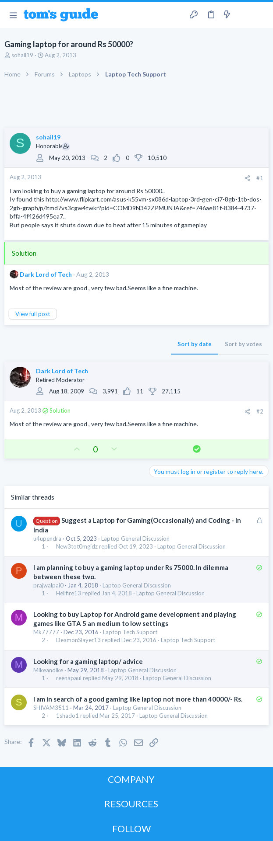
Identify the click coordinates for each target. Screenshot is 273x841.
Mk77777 (46, 632)
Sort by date (194, 344)
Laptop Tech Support (130, 632)
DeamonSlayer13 (78, 640)
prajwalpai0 (48, 585)
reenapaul (69, 678)
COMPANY (131, 779)
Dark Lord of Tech (46, 274)
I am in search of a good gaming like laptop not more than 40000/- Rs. (137, 699)
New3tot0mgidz (77, 546)
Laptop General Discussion (135, 538)
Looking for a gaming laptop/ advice (88, 661)
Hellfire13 (68, 593)
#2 (259, 411)
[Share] (247, 178)
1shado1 (67, 716)
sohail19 (22, 55)
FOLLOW (131, 828)
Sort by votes (243, 344)
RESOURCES (131, 803)
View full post (32, 313)
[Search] (261, 15)
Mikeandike (48, 670)
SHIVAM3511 (51, 707)
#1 (259, 177)
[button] (12, 14)
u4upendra (47, 538)
